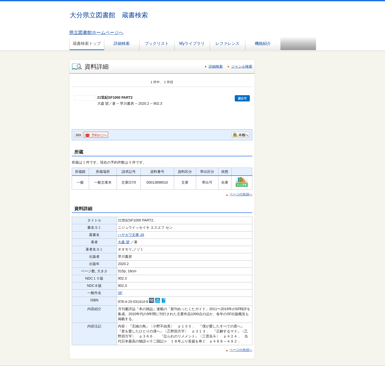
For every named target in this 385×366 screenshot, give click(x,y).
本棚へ (243, 135)
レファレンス (227, 43)
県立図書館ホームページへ (96, 32)
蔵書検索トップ (87, 43)
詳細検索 (122, 43)
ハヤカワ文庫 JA (131, 235)
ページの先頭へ (240, 194)
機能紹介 (263, 43)
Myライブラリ (192, 43)
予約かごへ (99, 135)
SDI (78, 135)
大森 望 (123, 242)
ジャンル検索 (241, 66)
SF (120, 293)
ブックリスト (157, 43)
